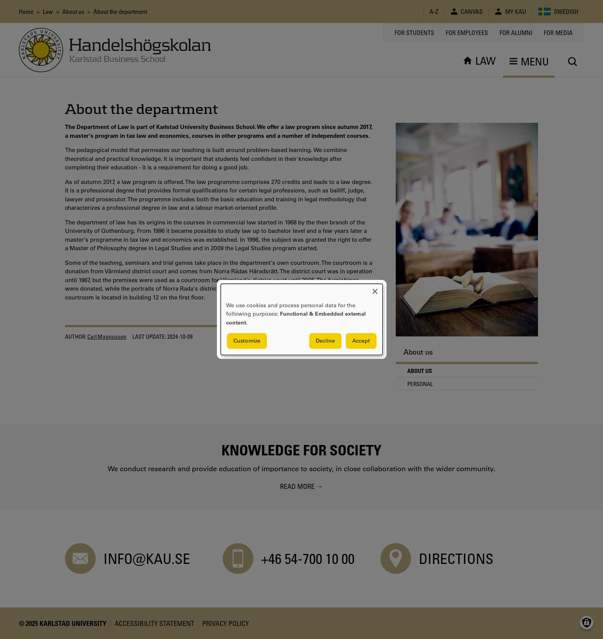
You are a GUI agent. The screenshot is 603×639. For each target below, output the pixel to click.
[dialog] (302, 319)
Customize (246, 341)
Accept (361, 341)
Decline (325, 341)
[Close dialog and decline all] (375, 288)
